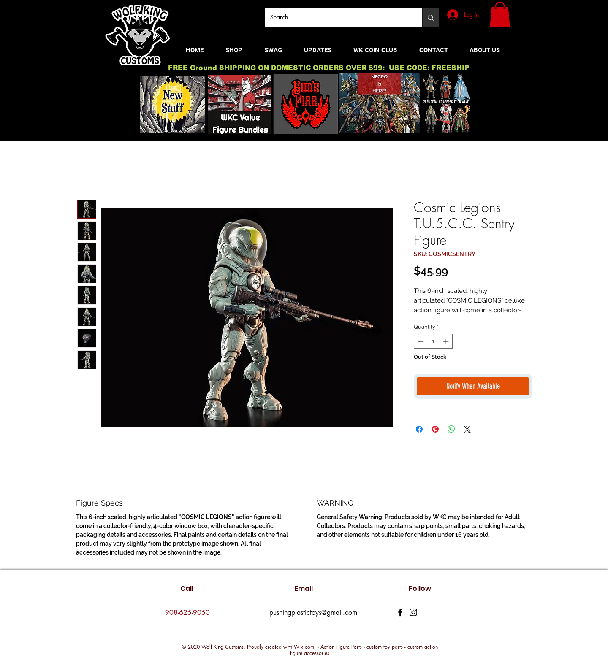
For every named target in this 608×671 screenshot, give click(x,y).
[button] (499, 14)
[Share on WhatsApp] (451, 429)
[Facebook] (400, 612)
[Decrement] (420, 341)
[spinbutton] (433, 341)
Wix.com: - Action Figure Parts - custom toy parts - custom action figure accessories (364, 650)
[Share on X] (467, 429)
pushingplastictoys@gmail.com (313, 612)
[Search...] (337, 17)
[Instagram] (413, 612)
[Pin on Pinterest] (435, 429)
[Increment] (447, 341)
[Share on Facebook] (419, 429)
